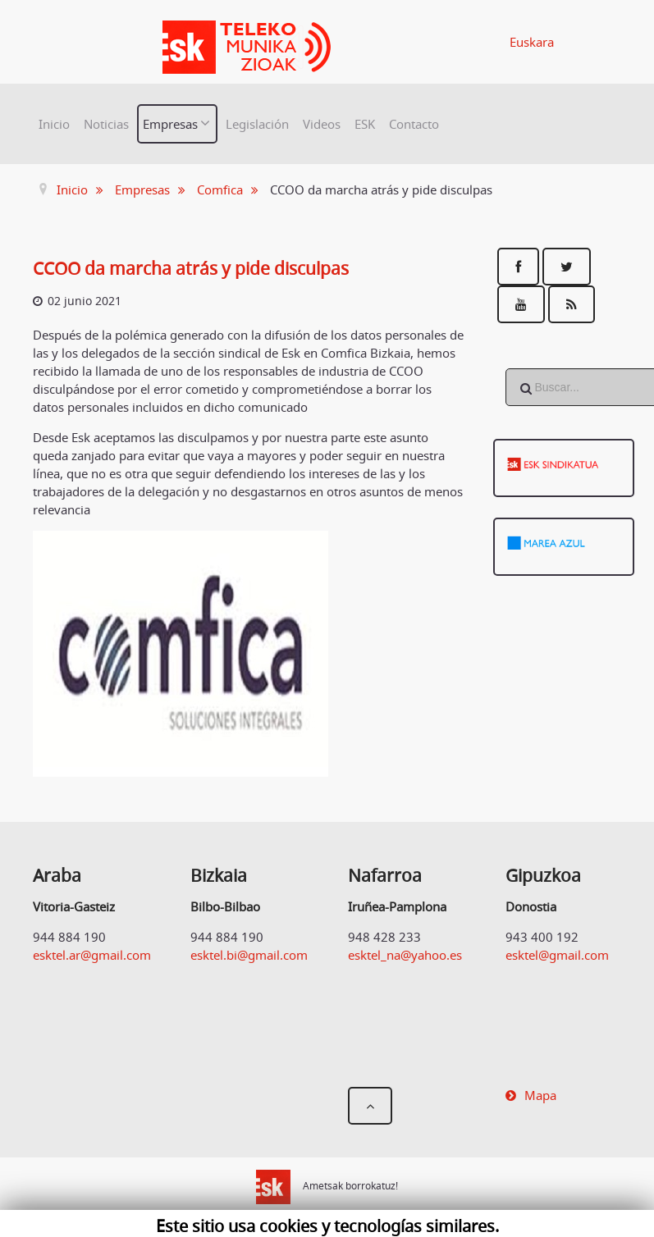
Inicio (54, 124)
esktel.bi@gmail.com (249, 955)
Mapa (540, 1095)
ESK (364, 124)
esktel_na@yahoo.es (405, 955)
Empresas (170, 124)
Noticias (106, 124)
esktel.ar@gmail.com (92, 955)
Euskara (532, 42)
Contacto (414, 124)
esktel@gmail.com (557, 955)
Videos (322, 124)
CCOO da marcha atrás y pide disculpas (191, 268)
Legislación (257, 124)
